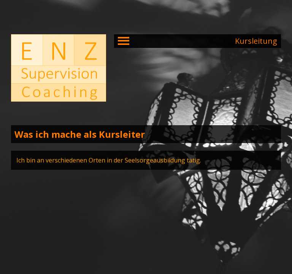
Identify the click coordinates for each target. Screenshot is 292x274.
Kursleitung (256, 41)
